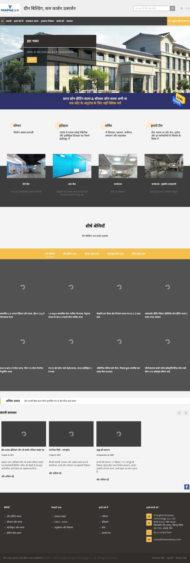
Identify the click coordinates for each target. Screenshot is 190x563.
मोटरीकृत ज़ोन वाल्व (14, 527)
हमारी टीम (105, 532)
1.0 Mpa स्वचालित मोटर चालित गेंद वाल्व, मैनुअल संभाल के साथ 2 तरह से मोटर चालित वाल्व (69, 315)
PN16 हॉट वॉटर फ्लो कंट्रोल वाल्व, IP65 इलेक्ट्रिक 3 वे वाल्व (70, 370)
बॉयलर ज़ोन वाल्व (13, 521)
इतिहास (103, 521)
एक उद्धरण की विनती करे (178, 21)
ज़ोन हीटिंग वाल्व (12, 516)
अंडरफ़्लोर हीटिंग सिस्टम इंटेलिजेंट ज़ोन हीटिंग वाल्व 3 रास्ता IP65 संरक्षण (166, 315)
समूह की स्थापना (103, 449)
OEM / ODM (59, 521)
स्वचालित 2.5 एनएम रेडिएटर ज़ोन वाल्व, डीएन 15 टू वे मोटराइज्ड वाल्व (22, 315)
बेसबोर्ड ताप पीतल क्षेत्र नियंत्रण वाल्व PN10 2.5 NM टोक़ (118, 315)
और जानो (32, 60)
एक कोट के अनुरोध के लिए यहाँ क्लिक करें (95, 103)
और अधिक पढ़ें (7, 476)
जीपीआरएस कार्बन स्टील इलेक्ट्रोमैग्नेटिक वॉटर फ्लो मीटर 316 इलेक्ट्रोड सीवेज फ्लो (165, 370)
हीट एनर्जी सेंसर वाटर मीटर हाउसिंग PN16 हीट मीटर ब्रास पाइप (50, 400)
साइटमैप (170, 558)
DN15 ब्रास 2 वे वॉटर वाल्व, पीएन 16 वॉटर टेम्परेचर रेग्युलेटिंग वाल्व (21, 370)
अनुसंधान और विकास (62, 527)
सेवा (102, 527)
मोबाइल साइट (181, 558)
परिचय (103, 516)
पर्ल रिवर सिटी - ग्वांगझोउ (59, 449)
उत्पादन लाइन (58, 516)
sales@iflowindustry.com (164, 539)
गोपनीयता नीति (158, 558)
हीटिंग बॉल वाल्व (12, 532)
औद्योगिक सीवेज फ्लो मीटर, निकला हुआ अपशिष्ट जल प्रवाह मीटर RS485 (118, 370)
